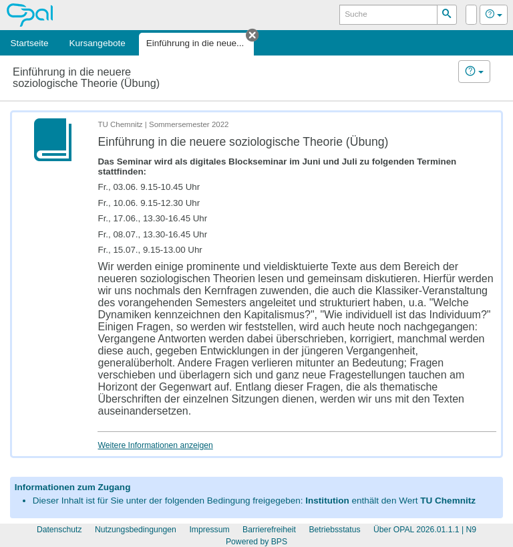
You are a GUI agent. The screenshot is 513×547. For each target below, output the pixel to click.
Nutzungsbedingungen (135, 529)
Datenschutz (59, 529)
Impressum (209, 529)
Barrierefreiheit (269, 529)
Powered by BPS (256, 541)
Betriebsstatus (334, 529)
